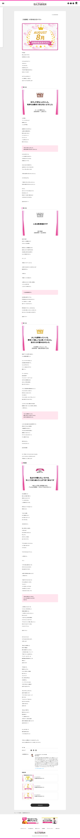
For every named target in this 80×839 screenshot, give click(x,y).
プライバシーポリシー (50, 828)
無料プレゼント (37, 828)
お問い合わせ (58, 828)
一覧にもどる (40, 805)
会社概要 (43, 828)
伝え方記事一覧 (30, 828)
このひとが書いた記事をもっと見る (39, 768)
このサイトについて (23, 828)
